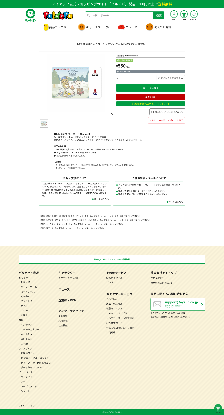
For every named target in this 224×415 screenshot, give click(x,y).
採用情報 (63, 321)
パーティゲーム (29, 287)
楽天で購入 (150, 97)
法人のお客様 (162, 27)
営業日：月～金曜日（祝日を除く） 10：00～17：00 (185, 305)
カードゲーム (28, 291)
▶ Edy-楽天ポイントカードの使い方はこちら (75, 152)
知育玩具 (25, 282)
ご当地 (24, 344)
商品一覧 (49, 228)
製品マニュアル (114, 308)
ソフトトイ (26, 301)
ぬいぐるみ (26, 339)
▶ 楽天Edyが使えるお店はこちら (69, 155)
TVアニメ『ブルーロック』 (35, 358)
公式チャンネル (114, 277)
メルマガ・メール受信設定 (120, 318)
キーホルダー (28, 334)
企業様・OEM (67, 300)
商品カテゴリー (59, 27)
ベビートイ (24, 296)
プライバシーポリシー (28, 405)
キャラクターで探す (54, 224)
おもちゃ (23, 277)
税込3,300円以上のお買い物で (112, 259)
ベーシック (26, 377)
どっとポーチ (26, 372)
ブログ (109, 282)
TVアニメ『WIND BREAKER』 (36, 363)
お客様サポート (114, 323)
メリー (24, 310)
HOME (42, 216)
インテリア (26, 324)
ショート (25, 391)
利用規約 (111, 332)
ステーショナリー (30, 329)
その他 (54, 216)
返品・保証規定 (114, 304)
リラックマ (68, 224)
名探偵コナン (28, 353)
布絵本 (24, 315)
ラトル (24, 306)
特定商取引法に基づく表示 (120, 328)
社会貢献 (63, 325)
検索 (159, 15)
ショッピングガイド (116, 313)
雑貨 (48, 216)
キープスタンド (29, 386)
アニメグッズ (26, 349)
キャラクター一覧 (97, 27)
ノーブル (25, 381)
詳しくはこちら (101, 198)
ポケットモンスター (31, 367)
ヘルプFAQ (112, 299)
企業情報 (63, 316)
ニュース (131, 27)
